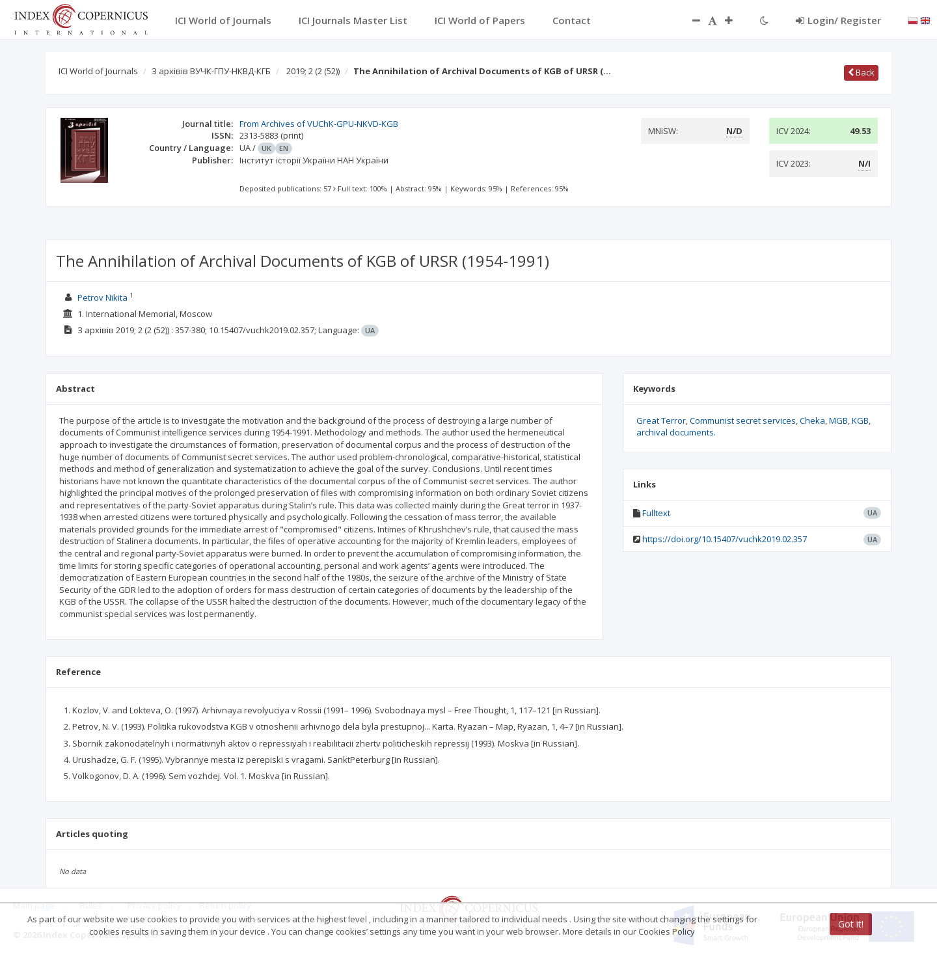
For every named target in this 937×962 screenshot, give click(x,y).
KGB (860, 420)
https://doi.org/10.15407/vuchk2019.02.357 (724, 539)
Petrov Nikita (102, 297)
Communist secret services (743, 420)
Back (861, 72)
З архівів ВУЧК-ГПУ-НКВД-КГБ (211, 71)
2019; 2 (313, 71)
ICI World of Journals (98, 71)
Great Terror (661, 420)
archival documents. (676, 432)
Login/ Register (838, 20)
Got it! (850, 924)
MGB (838, 420)
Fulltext (656, 513)
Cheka (812, 420)
